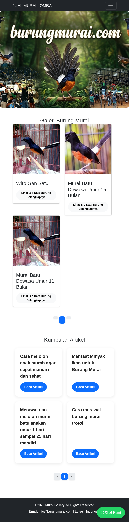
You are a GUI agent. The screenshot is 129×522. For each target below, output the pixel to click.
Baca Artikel (33, 387)
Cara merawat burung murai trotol (86, 416)
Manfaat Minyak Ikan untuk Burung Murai (88, 363)
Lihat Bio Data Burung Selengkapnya (36, 195)
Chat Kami (111, 512)
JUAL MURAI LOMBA (32, 5)
